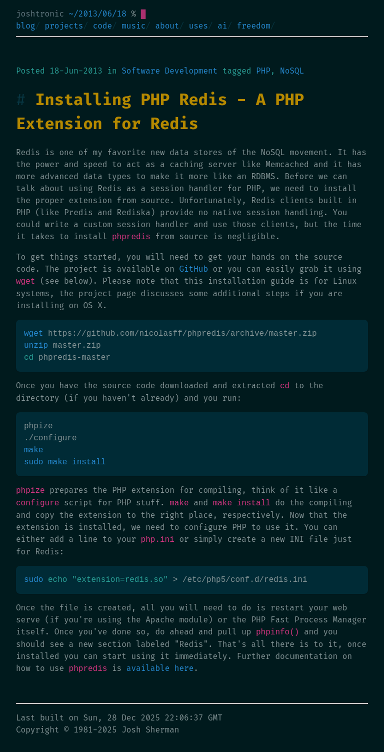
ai (222, 26)
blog (25, 26)
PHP (263, 71)
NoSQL (292, 71)
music (134, 26)
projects (64, 26)
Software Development (170, 71)
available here (160, 668)
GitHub (193, 269)
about (167, 26)
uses (198, 26)
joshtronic (40, 14)
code (102, 26)
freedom (253, 26)
